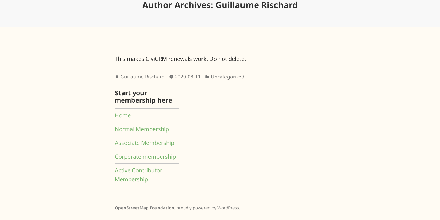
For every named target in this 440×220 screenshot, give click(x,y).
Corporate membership (145, 156)
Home (123, 115)
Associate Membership (144, 143)
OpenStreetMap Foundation (144, 207)
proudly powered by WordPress (208, 207)
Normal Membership (142, 129)
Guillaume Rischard (142, 76)
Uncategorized (227, 76)
